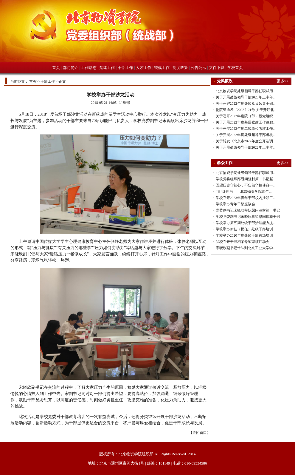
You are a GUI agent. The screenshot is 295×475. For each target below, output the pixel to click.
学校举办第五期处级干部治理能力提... (246, 223)
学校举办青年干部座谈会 (235, 204)
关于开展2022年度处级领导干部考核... (246, 135)
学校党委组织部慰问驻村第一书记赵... (246, 179)
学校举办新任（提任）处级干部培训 (244, 229)
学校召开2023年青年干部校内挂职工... (246, 198)
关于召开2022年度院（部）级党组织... (246, 116)
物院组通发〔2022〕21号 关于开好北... (246, 110)
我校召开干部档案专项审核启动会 (242, 242)
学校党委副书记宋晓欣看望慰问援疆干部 (248, 217)
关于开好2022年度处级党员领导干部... (246, 103)
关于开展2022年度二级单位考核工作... (246, 129)
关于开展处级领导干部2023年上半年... (246, 97)
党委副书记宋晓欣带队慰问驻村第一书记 (248, 210)
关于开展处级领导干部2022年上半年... (246, 147)
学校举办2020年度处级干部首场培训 (244, 235)
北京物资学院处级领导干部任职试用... (246, 91)
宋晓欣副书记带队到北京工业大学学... (246, 248)
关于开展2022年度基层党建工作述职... (246, 122)
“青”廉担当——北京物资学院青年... (244, 191)
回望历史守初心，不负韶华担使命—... (246, 185)
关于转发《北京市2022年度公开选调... (246, 141)
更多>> (283, 81)
